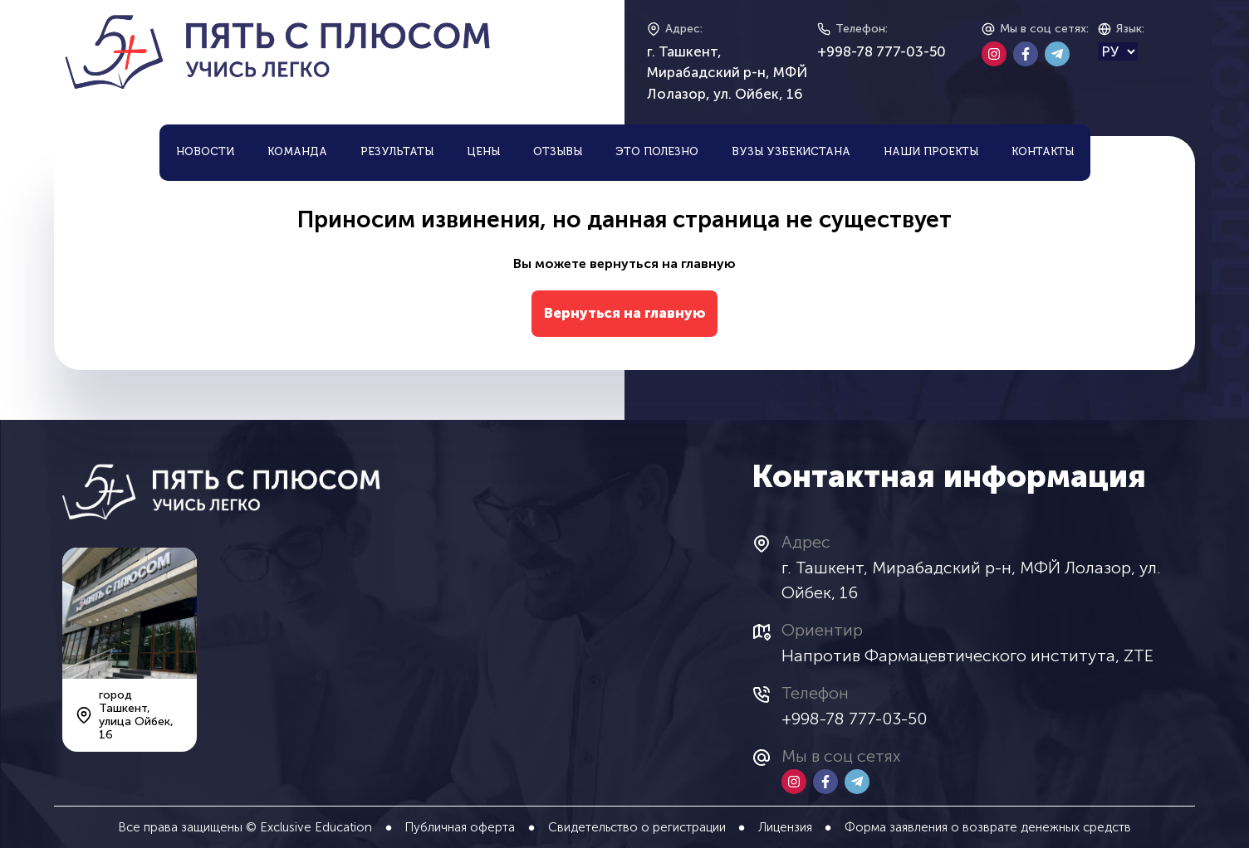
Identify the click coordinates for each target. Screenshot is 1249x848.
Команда (297, 152)
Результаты (396, 152)
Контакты (1042, 152)
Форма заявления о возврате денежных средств (988, 827)
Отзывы (557, 152)
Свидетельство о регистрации (637, 827)
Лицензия (785, 827)
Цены (483, 152)
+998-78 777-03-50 (881, 51)
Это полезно (656, 152)
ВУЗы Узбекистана (791, 152)
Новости (205, 152)
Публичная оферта (459, 827)
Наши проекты (931, 152)
